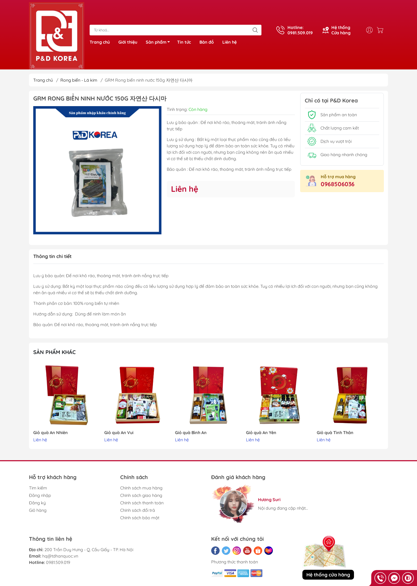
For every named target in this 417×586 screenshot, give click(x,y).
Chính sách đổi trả (137, 510)
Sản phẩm (159, 42)
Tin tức (184, 42)
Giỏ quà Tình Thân (335, 432)
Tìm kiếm (38, 488)
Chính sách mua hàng (141, 488)
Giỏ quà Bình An (191, 432)
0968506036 (338, 184)
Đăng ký (37, 502)
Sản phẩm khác (54, 352)
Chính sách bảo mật (139, 517)
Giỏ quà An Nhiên (50, 432)
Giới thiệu (127, 42)
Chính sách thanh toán (142, 502)
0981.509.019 (58, 562)
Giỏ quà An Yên (261, 432)
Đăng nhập (40, 495)
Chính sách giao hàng (141, 495)
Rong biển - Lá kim (78, 80)
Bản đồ (206, 42)
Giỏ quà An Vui (119, 432)
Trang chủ (100, 42)
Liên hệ (229, 42)
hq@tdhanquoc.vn (60, 556)
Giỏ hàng (38, 510)
